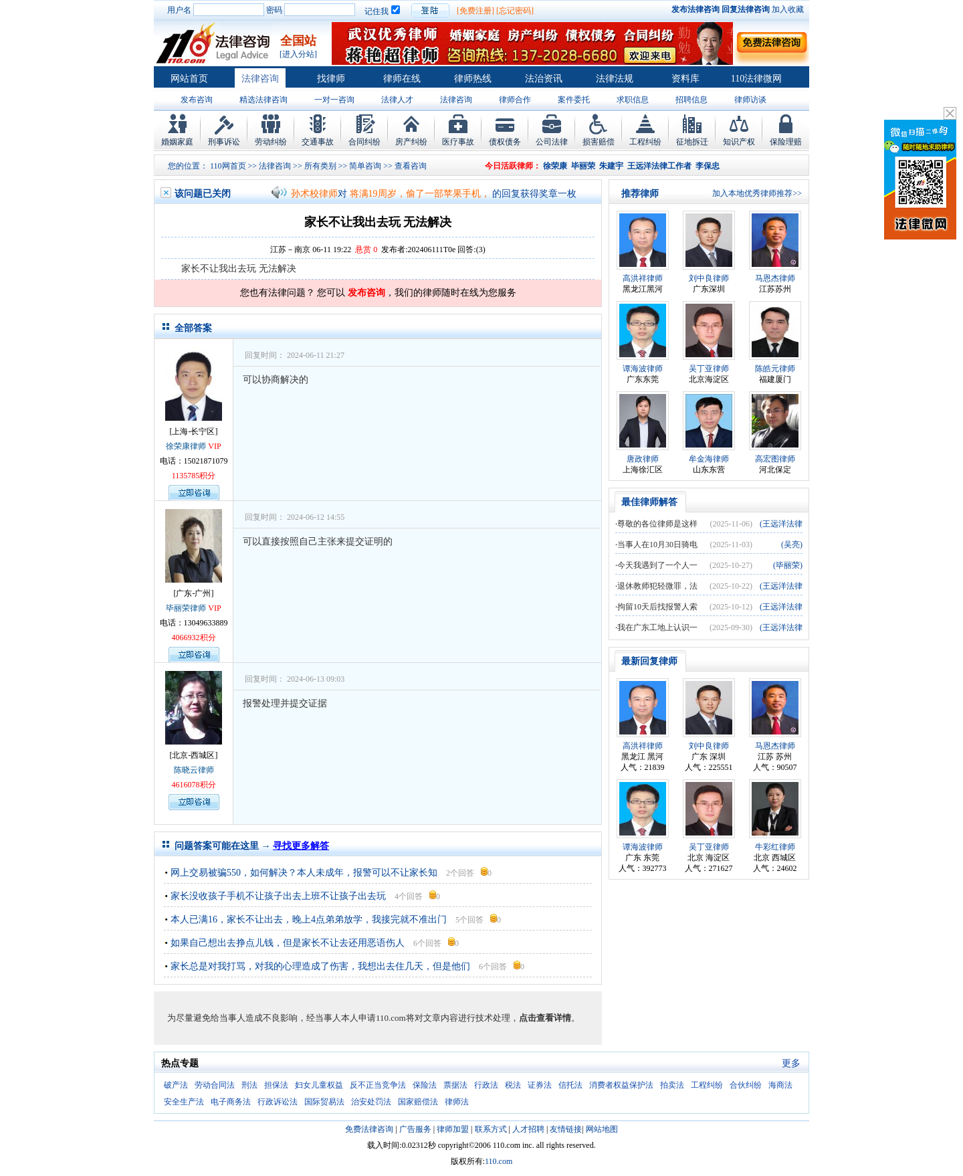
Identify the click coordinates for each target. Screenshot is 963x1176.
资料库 (685, 79)
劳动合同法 (215, 1085)
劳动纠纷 (271, 141)
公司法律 (552, 141)
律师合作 (515, 99)
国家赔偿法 (418, 1101)
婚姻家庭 (177, 141)
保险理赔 (786, 141)
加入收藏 (788, 9)
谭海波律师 (643, 368)
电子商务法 (231, 1101)
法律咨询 (260, 79)
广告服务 (415, 1129)
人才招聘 (528, 1129)
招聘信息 (691, 99)
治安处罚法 (371, 1101)
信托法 (570, 1085)
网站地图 (602, 1129)
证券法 (540, 1085)
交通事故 (318, 141)
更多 (791, 1063)
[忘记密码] (515, 10)
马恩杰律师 (775, 278)
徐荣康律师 (186, 446)
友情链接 (566, 1129)
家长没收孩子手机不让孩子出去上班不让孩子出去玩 (278, 896)
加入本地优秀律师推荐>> (757, 193)
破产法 (176, 1085)
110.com (498, 1161)
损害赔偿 (598, 141)
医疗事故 (458, 141)
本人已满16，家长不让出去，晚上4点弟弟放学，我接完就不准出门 (309, 919)
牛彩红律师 (775, 847)
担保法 (276, 1085)
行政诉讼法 (277, 1101)
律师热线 (473, 79)
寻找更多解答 (301, 846)
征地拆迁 (692, 141)
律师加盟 (453, 1129)
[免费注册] (475, 10)
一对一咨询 (334, 99)
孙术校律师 (314, 194)
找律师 (331, 79)
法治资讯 (543, 79)
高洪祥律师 (643, 278)
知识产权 (739, 141)
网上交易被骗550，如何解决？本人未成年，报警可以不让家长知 (304, 873)
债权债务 (505, 141)
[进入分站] (298, 54)
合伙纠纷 (746, 1085)
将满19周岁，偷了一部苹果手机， (420, 194)
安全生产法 (184, 1101)
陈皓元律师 (775, 368)
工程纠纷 (645, 141)
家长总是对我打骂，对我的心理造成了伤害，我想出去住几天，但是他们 (320, 966)
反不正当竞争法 (378, 1085)
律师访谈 (750, 99)
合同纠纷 (364, 141)
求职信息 (633, 99)
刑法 (249, 1085)
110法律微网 (756, 79)
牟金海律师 (709, 459)
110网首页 (228, 166)
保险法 (425, 1085)
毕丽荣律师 (186, 608)
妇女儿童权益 (319, 1085)
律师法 (457, 1101)
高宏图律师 (775, 459)
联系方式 (491, 1129)
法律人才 (397, 99)
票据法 (455, 1085)
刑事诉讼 (224, 141)
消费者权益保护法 (621, 1085)
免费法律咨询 (369, 1129)
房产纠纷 (411, 141)
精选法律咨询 (263, 99)
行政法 (486, 1085)
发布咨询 (197, 99)
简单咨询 (365, 166)
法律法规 (614, 79)
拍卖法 (672, 1085)
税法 (513, 1085)
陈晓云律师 (194, 770)
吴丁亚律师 (709, 368)
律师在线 (402, 79)
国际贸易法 (324, 1101)
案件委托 (574, 99)
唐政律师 (643, 459)
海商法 (780, 1085)
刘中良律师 (709, 278)
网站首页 (189, 79)
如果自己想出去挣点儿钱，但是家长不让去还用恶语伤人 (288, 943)
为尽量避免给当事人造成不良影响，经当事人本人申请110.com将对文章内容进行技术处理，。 (373, 1018)
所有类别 (320, 166)
